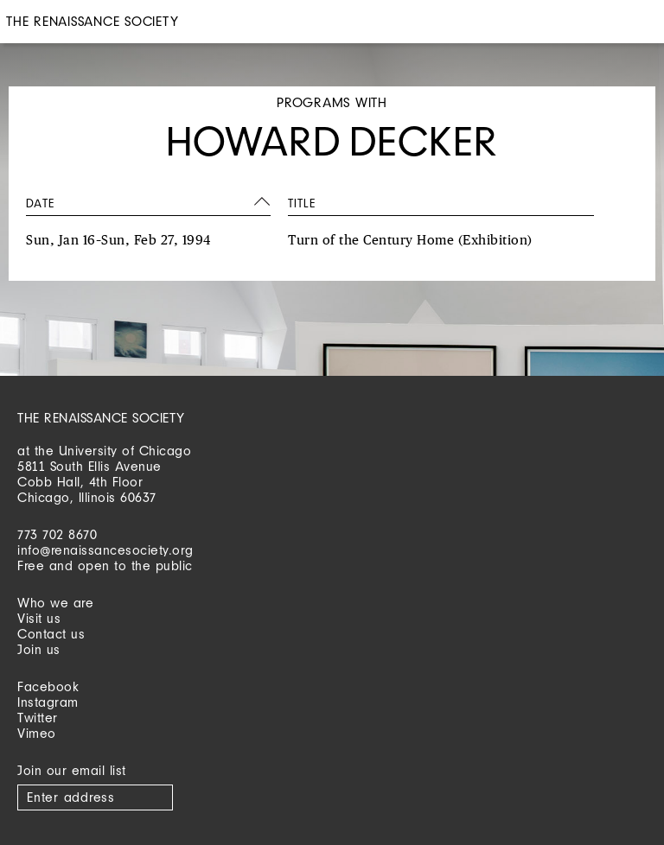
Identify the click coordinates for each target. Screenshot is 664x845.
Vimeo (36, 733)
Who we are (55, 602)
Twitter (37, 717)
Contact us (51, 634)
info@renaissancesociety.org (105, 550)
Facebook (48, 686)
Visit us (39, 618)
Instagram (48, 702)
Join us (39, 649)
